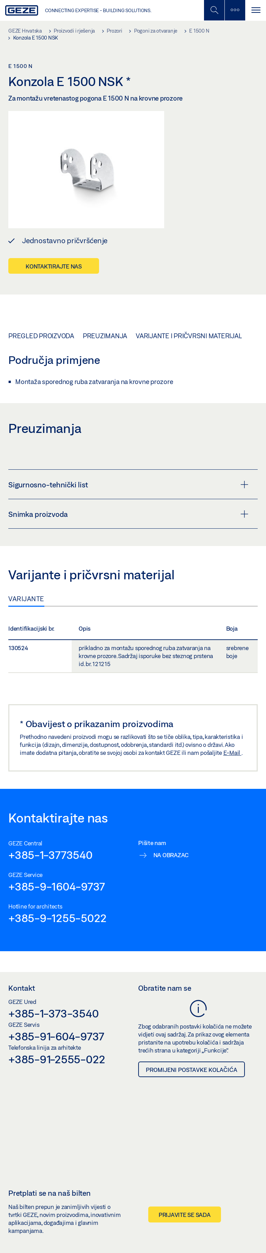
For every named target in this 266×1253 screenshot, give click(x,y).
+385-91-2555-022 (56, 1059)
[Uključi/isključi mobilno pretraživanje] (214, 10)
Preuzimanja (105, 336)
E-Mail (232, 752)
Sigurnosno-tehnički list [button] (128, 484)
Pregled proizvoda (41, 336)
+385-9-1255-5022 (57, 918)
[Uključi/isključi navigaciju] (255, 10)
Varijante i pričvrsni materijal (189, 336)
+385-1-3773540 (50, 855)
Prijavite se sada (185, 1214)
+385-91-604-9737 (56, 1036)
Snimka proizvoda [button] (128, 514)
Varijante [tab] (26, 599)
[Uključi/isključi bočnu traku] (234, 10)
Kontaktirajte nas (54, 266)
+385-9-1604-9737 (56, 886)
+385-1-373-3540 (53, 1013)
